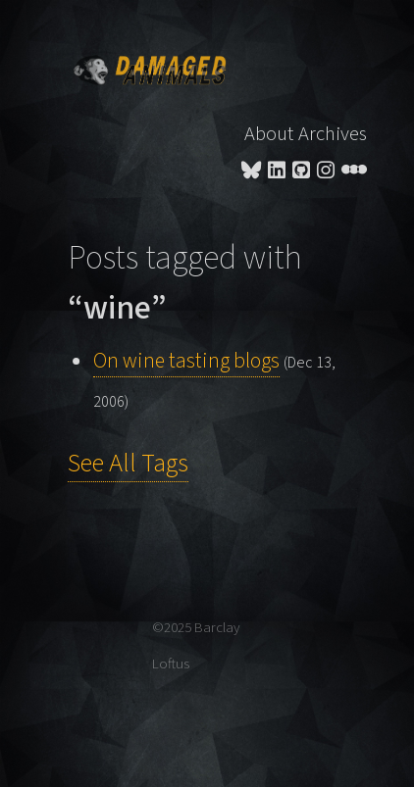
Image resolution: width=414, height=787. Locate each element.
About (268, 134)
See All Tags (128, 463)
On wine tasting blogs (186, 361)
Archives (332, 134)
